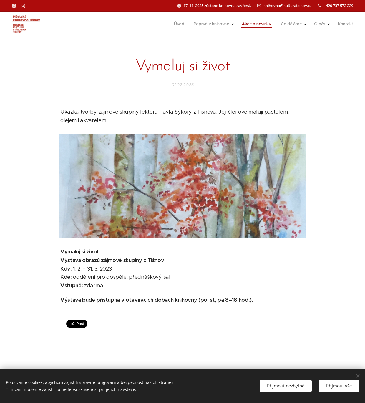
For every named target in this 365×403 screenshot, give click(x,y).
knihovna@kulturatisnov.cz (287, 5)
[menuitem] (178, 23)
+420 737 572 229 (338, 5)
